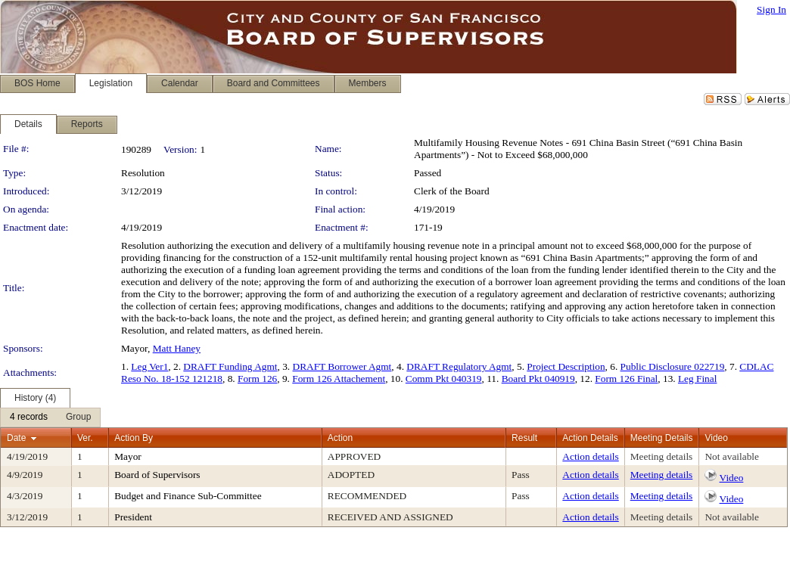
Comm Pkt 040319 (444, 378)
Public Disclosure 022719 (672, 366)
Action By (133, 438)
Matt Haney (177, 348)
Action (340, 438)
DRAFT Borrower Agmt (342, 366)
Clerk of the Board (452, 191)
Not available (731, 456)
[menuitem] (29, 417)
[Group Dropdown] (78, 417)
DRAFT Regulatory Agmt (459, 366)
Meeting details (661, 456)
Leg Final (697, 378)
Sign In (771, 9)
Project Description (566, 366)
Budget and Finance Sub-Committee (187, 495)
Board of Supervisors (157, 474)
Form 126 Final (626, 378)
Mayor (128, 456)
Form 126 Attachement (338, 378)
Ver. (85, 438)
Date (16, 438)
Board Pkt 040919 (538, 378)
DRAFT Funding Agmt (230, 366)
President (133, 517)
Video (732, 477)
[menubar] (50, 417)
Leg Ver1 (149, 366)
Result (524, 438)
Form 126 (257, 378)
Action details (590, 456)
